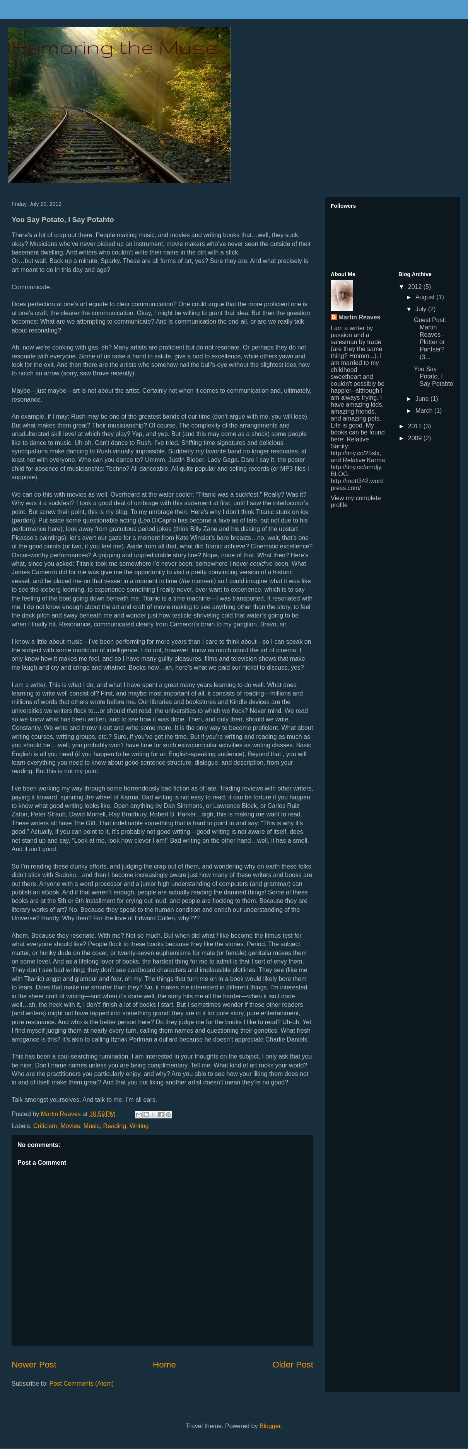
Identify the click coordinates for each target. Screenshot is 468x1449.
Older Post (292, 1364)
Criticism (45, 1126)
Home (164, 1364)
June (422, 398)
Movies (70, 1126)
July (421, 309)
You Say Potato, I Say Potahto (433, 376)
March (424, 410)
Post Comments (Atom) (82, 1383)
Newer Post (34, 1364)
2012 (416, 286)
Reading (114, 1126)
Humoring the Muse (115, 47)
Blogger (270, 1426)
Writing (139, 1126)
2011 (416, 426)
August (425, 297)
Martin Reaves (359, 317)
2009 (416, 438)
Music (92, 1126)
